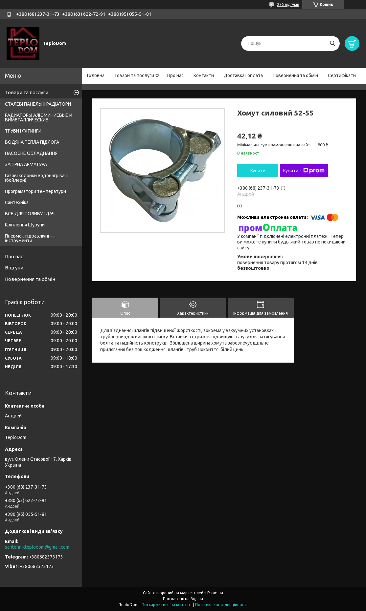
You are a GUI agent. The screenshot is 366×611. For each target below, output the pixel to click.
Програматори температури (35, 191)
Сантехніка (17, 202)
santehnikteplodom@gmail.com (37, 547)
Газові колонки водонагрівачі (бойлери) (36, 178)
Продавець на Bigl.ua (183, 599)
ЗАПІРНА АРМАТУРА (26, 164)
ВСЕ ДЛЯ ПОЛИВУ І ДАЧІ (30, 213)
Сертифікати (342, 75)
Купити (257, 170)
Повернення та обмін (295, 75)
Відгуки (14, 267)
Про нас (175, 75)
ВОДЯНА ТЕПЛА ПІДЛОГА (32, 142)
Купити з (304, 171)
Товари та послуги (134, 75)
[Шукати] (332, 43)
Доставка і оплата (243, 75)
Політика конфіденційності (221, 604)
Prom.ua (215, 593)
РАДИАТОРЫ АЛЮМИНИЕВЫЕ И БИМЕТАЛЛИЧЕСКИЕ (38, 117)
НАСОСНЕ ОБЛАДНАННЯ (31, 153)
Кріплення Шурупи (25, 224)
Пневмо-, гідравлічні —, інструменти (30, 238)
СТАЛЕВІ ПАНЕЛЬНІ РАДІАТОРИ (38, 104)
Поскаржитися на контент (167, 604)
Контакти (204, 75)
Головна (95, 75)
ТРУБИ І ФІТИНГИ (23, 131)
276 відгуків (288, 4)
